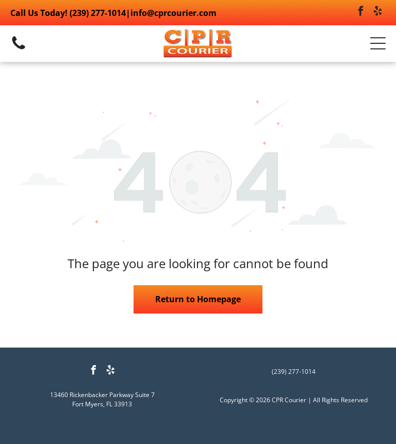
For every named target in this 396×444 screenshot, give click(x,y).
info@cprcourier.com (173, 13)
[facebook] (361, 12)
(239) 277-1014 (98, 13)
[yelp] (378, 12)
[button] (378, 43)
